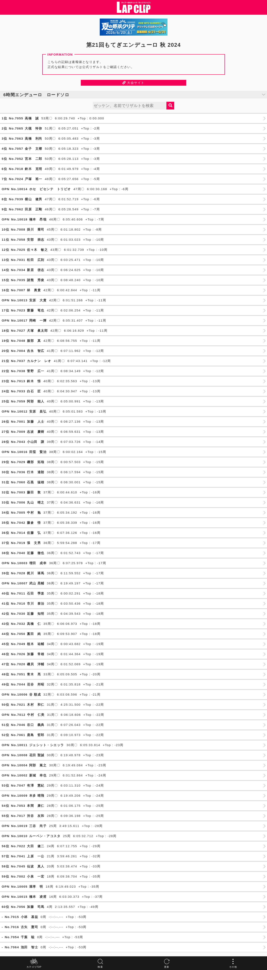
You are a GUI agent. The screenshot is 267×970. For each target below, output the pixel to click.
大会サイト (133, 82)
